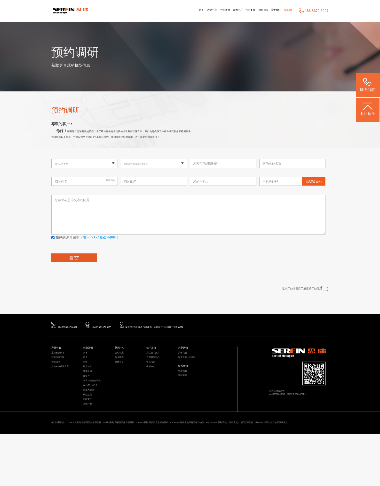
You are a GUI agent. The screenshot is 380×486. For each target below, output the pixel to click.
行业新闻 (121, 374)
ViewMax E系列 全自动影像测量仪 (97, 474)
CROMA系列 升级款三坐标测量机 (199, 467)
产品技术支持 (155, 367)
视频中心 (152, 388)
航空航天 (89, 431)
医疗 (86, 381)
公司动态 (121, 367)
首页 (156, 11)
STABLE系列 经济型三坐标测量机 (100, 467)
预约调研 (184, 400)
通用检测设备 (60, 367)
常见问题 (152, 381)
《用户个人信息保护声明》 (99, 240)
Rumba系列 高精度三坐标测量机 (150, 467)
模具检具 (89, 388)
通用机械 (89, 395)
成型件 (88, 403)
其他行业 (89, 445)
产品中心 (171, 11)
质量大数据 (91, 424)
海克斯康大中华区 (190, 374)
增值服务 (248, 11)
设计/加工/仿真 (93, 417)
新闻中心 (210, 11)
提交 (74, 260)
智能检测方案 (60, 374)
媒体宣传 (121, 381)
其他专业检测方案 (64, 388)
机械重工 (89, 438)
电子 (86, 374)
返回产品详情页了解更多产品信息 (288, 293)
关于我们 (266, 11)
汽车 (86, 367)
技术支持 (228, 11)
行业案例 (191, 11)
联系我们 (285, 11)
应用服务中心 (155, 374)
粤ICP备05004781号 (311, 410)
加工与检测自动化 (95, 410)
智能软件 (57, 381)
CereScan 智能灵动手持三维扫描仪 (251, 467)
